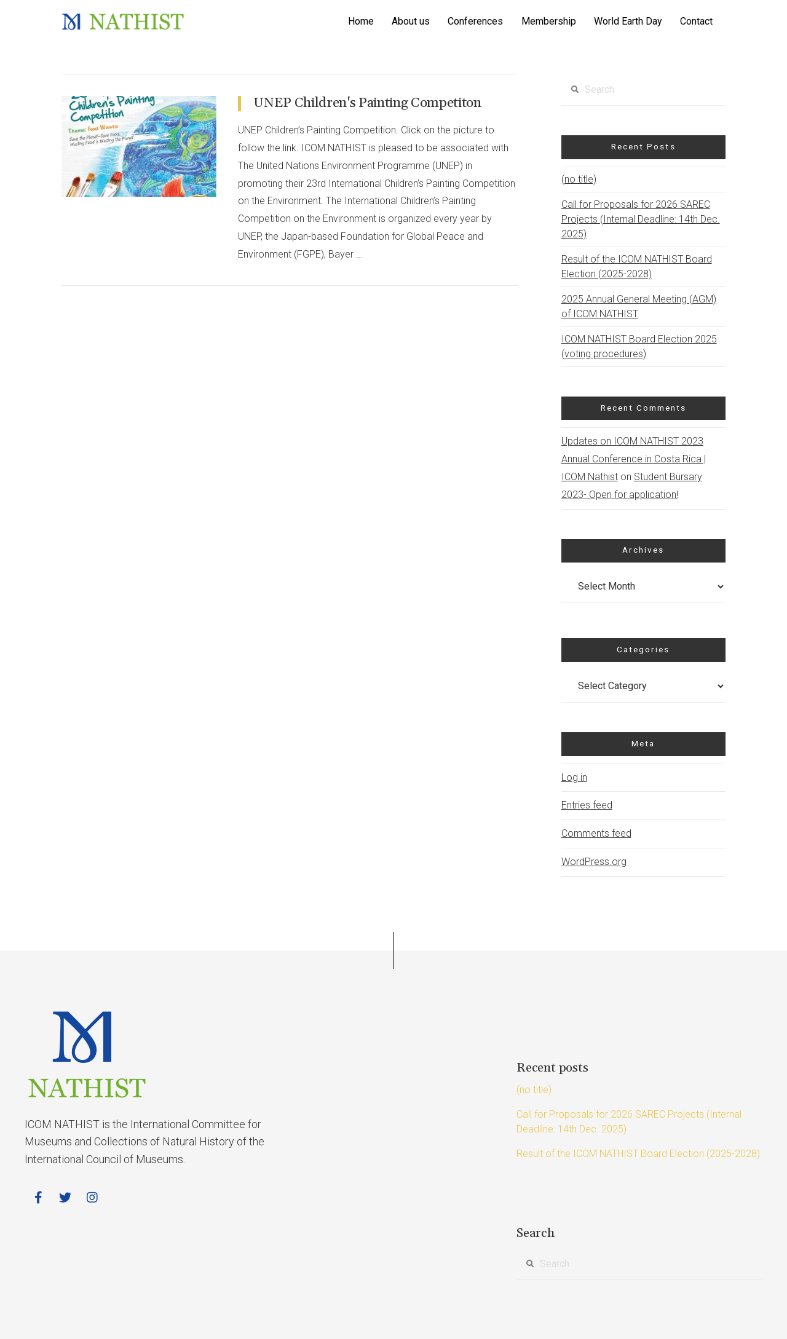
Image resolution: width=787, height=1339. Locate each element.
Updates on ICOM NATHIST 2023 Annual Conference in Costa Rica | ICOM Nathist (633, 459)
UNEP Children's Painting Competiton (367, 103)
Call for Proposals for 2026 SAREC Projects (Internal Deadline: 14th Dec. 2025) (640, 219)
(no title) (578, 179)
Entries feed (586, 805)
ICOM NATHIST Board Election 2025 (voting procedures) (639, 346)
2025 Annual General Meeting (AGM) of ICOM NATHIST (638, 306)
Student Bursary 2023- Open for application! (631, 485)
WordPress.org (594, 861)
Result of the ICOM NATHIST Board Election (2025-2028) (636, 266)
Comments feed (596, 833)
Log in (574, 777)
